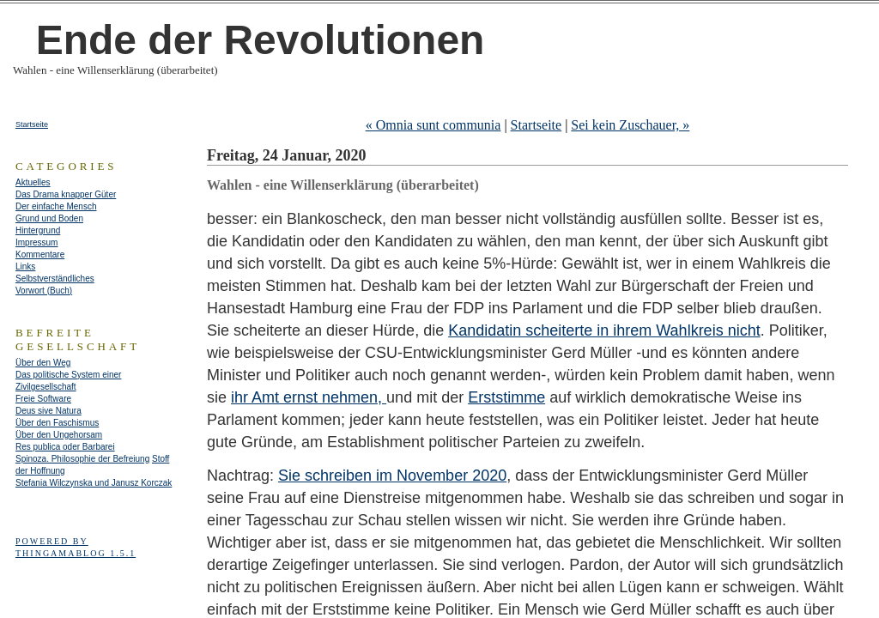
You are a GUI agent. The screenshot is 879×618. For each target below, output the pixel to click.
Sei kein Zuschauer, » (630, 125)
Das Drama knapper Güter (65, 194)
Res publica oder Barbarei (65, 446)
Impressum (36, 242)
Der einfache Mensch (56, 206)
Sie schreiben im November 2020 (392, 475)
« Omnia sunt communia (433, 125)
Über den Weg (42, 362)
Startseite (536, 125)
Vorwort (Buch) (43, 290)
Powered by (51, 541)
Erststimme (506, 397)
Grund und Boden (49, 218)
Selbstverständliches (54, 278)
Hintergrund (37, 230)
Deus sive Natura (48, 410)
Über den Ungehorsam (58, 434)
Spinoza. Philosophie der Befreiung (82, 459)
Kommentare (39, 254)
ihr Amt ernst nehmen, (308, 397)
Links (25, 266)
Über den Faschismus (57, 422)
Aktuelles (33, 182)
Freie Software (43, 398)
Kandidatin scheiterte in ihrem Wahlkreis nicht (604, 330)
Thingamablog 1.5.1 (75, 553)
